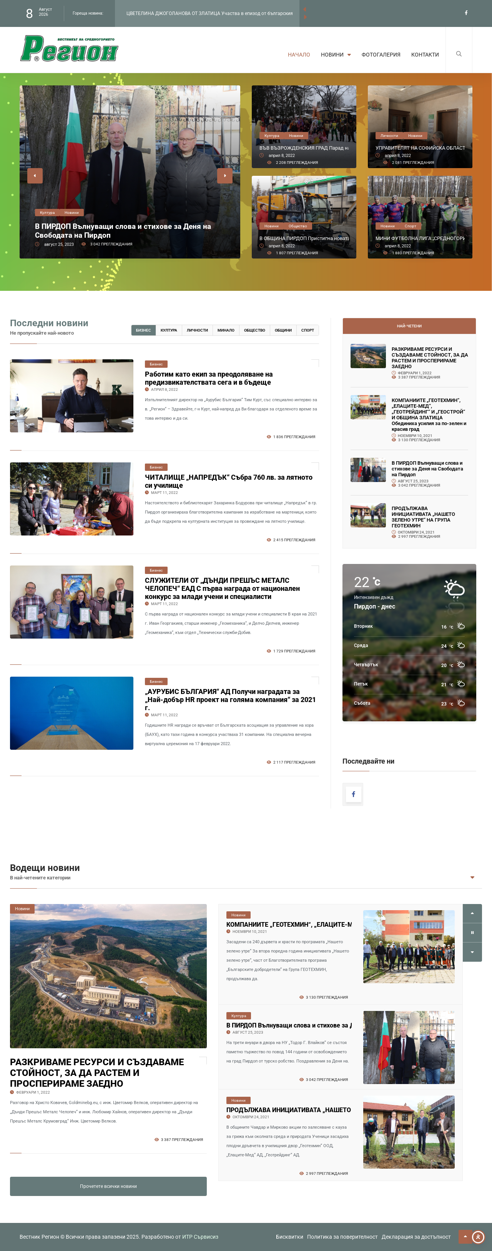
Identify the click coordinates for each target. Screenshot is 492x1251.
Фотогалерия (381, 55)
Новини (336, 55)
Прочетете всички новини (108, 1186)
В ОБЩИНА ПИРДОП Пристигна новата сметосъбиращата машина (304, 238)
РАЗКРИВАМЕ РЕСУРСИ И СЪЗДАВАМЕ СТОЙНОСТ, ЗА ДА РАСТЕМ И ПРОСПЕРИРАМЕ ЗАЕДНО (430, 357)
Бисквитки (289, 1237)
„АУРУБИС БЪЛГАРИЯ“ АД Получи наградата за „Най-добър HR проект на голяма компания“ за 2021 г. (230, 699)
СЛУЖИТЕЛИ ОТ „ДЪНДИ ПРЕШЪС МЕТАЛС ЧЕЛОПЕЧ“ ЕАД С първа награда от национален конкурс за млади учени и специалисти (222, 588)
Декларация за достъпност (416, 1237)
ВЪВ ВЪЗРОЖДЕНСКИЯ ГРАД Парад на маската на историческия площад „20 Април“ (304, 148)
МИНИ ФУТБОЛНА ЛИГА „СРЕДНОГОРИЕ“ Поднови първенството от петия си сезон (420, 238)
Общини (283, 330)
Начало (299, 55)
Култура (169, 330)
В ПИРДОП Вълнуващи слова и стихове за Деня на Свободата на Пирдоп (123, 231)
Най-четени (409, 326)
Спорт (307, 330)
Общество (254, 330)
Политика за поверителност (342, 1237)
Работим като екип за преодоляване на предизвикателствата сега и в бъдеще (209, 378)
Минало (226, 330)
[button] (35, 175)
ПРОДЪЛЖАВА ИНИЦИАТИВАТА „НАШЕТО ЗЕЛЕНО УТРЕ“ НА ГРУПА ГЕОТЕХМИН (423, 517)
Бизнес (143, 330)
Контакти (425, 55)
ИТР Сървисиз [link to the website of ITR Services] (200, 1237)
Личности (197, 330)
